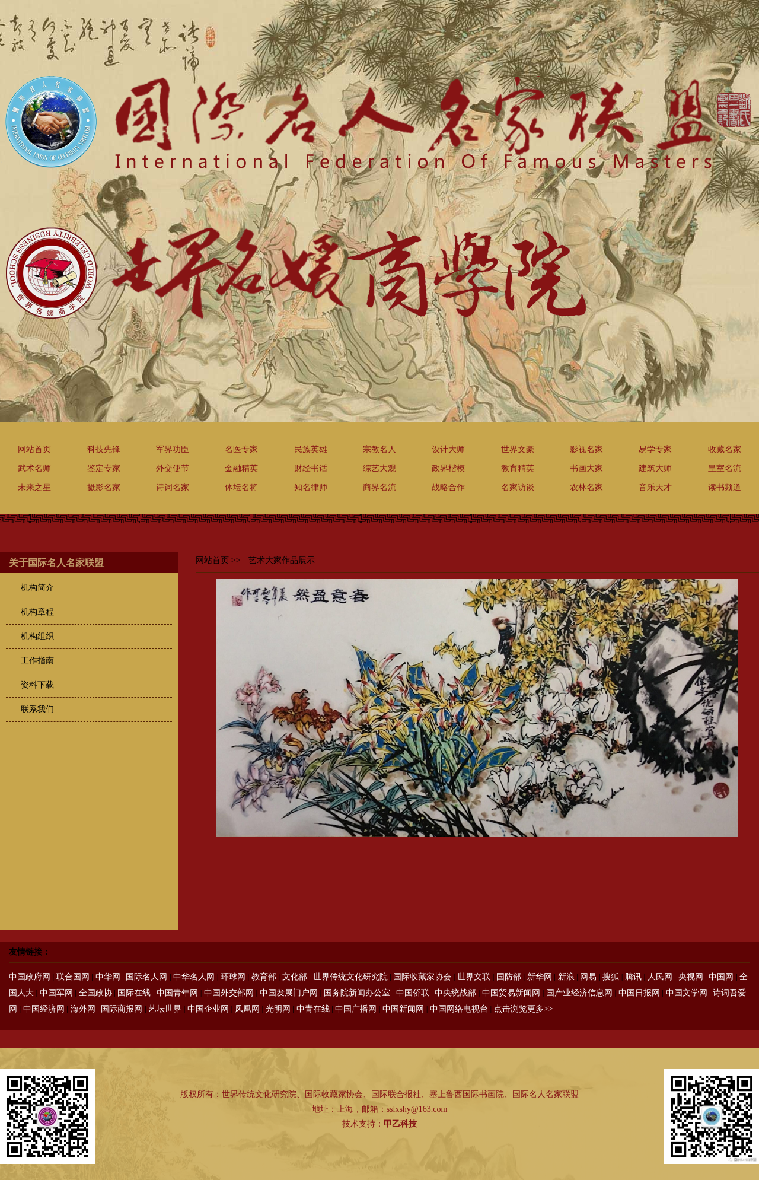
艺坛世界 (164, 1008)
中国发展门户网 (289, 992)
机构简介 (37, 587)
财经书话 (310, 468)
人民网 (660, 976)
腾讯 (633, 976)
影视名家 (586, 449)
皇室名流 (724, 468)
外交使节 (172, 468)
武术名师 (34, 468)
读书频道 (724, 487)
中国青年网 (177, 992)
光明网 (278, 1008)
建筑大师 (655, 468)
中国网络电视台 (459, 1008)
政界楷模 (448, 468)
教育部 (263, 976)
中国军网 (56, 992)
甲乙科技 (400, 1123)
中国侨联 (412, 992)
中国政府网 (29, 976)
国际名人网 (146, 976)
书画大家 (586, 468)
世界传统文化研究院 (350, 976)
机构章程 (37, 612)
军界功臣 (172, 449)
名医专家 (241, 449)
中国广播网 (356, 1008)
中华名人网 (194, 976)
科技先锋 (103, 449)
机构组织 (37, 636)
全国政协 (95, 992)
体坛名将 (241, 487)
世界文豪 (517, 449)
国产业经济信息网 (579, 992)
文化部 (294, 976)
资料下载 (37, 684)
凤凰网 (247, 1008)
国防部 (508, 976)
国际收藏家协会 (422, 976)
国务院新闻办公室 (357, 992)
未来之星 (34, 487)
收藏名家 (724, 449)
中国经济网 (44, 1008)
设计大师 (448, 449)
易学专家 (655, 449)
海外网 (83, 1008)
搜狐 (610, 976)
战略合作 (448, 487)
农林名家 (586, 487)
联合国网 (73, 976)
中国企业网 (208, 1008)
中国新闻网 (403, 1008)
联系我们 (37, 709)
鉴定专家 (103, 468)
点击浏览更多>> (523, 1008)
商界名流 (379, 487)
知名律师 (310, 487)
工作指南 (37, 660)
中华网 (107, 976)
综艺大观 (379, 468)
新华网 (539, 976)
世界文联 (473, 976)
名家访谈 (517, 487)
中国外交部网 (229, 992)
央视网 (690, 976)
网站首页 (34, 449)
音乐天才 (655, 487)
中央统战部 (455, 992)
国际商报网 (121, 1008)
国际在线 (134, 992)
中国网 (721, 976)
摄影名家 (103, 487)
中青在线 (313, 1008)
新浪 (566, 976)
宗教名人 (379, 449)
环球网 (233, 976)
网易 (588, 976)
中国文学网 (686, 992)
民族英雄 (310, 449)
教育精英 (517, 468)
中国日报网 (639, 992)
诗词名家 (172, 487)
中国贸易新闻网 (511, 992)
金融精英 (241, 468)
